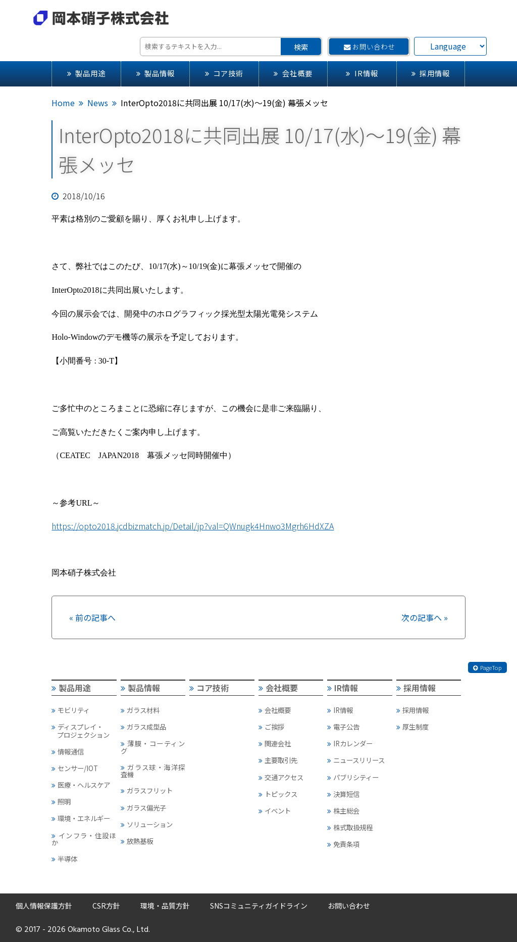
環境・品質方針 (165, 906)
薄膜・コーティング (153, 746)
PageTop (487, 667)
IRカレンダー (350, 743)
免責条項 (343, 844)
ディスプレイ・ (83, 731)
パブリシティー (353, 777)
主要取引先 (277, 760)
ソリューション (147, 824)
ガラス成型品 (143, 727)
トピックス (277, 794)
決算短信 (343, 794)
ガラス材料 (140, 710)
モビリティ (70, 710)
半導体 (64, 859)
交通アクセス (280, 777)
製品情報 (155, 73)
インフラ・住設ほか (83, 838)
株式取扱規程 (350, 827)
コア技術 (224, 73)
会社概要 (293, 73)
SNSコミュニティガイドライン (258, 906)
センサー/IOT (74, 768)
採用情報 (430, 73)
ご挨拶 (271, 727)
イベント (274, 810)
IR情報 (362, 73)
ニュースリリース (356, 760)
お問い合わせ (369, 46)
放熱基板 (137, 841)
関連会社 (274, 743)
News (97, 103)
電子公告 (343, 727)
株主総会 (343, 810)
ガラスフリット (147, 790)
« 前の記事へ (92, 617)
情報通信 (67, 751)
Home (63, 103)
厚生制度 (412, 727)
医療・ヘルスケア (80, 785)
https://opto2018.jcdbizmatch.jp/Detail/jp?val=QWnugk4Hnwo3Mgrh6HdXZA (192, 526)
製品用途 (86, 73)
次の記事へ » (424, 617)
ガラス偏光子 (143, 807)
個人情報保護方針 (44, 906)
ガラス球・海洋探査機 (153, 770)
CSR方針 (106, 906)
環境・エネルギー (80, 818)
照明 (61, 801)
